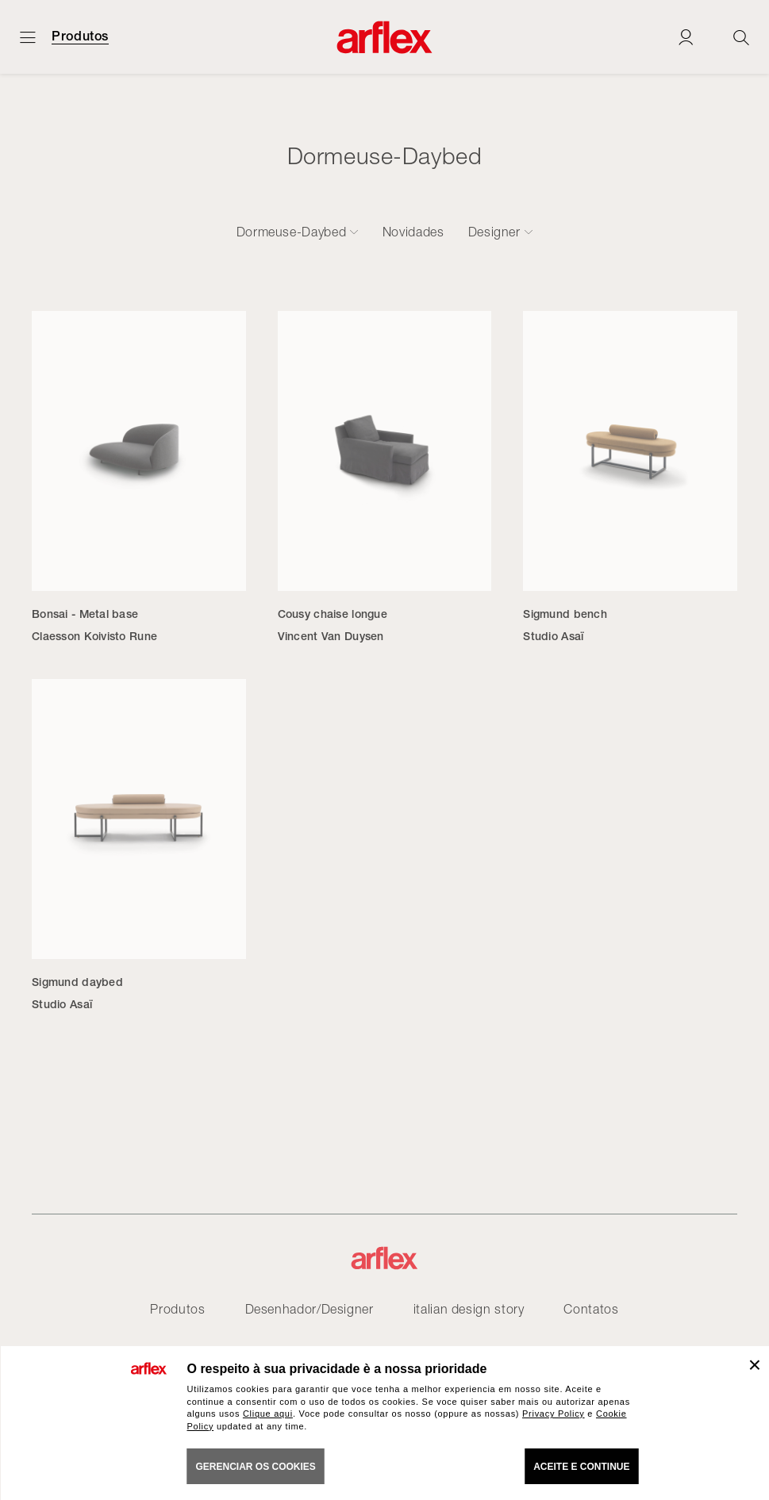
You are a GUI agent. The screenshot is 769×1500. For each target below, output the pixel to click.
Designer (494, 231)
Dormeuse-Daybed (291, 231)
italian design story (469, 1309)
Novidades (413, 231)
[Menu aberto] (28, 37)
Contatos (590, 1309)
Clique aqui (268, 1413)
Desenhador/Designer (309, 1309)
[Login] (686, 37)
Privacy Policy (553, 1413)
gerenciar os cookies (256, 1466)
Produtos (80, 36)
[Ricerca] (741, 37)
